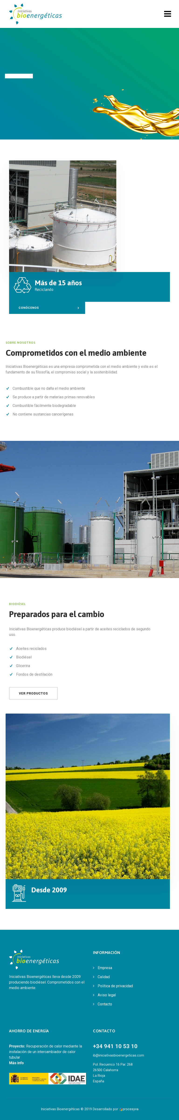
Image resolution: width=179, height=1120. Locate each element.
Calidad (104, 977)
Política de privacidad (115, 986)
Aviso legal (107, 995)
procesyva (128, 1109)
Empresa (105, 968)
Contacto (105, 1004)
